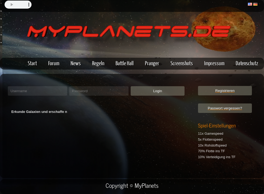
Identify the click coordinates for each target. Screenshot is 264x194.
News (76, 63)
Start (32, 63)
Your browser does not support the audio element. (18, 5)
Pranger (152, 63)
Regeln (98, 63)
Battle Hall (125, 63)
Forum (53, 63)
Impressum (214, 63)
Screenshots (182, 63)
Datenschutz (247, 63)
